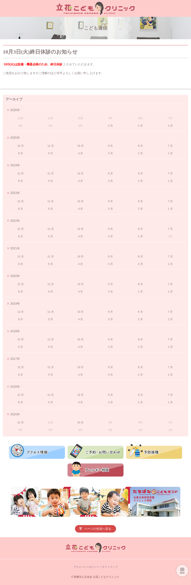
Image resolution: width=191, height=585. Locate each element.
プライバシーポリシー (86, 566)
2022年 (15, 220)
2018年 (15, 331)
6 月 (20, 153)
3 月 (110, 125)
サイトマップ (110, 566)
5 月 (50, 153)
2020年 (15, 276)
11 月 (50, 145)
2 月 (140, 125)
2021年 (15, 248)
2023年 (15, 193)
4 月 (80, 153)
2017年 (15, 358)
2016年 (15, 386)
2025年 (15, 137)
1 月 (170, 125)
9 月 (110, 145)
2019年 (15, 303)
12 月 (21, 145)
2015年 (15, 414)
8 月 (140, 145)
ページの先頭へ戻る (97, 528)
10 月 (80, 145)
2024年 (15, 165)
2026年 (15, 110)
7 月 (170, 145)
